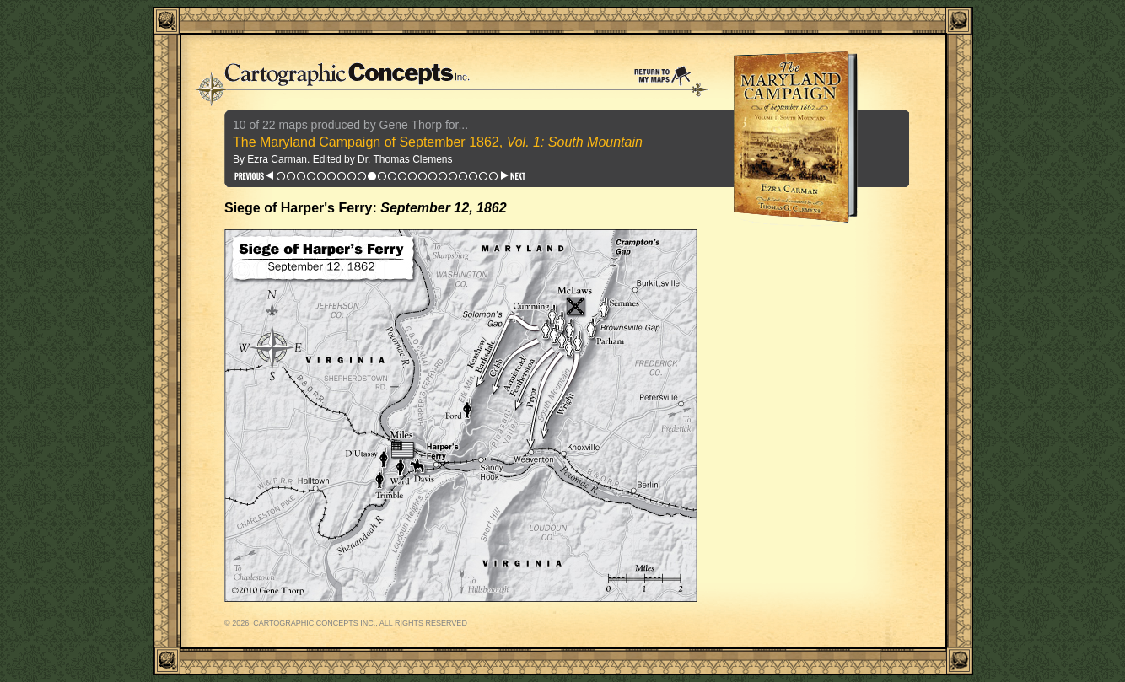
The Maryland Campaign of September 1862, (438, 142)
